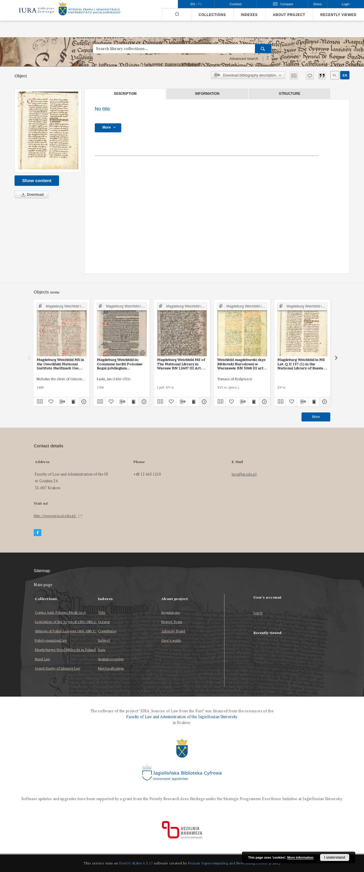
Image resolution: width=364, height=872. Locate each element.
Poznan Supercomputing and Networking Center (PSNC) (234, 863)
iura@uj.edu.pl (244, 474)
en (344, 75)
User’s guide (171, 640)
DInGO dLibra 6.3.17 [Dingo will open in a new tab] (136, 863)
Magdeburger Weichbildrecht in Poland (65, 649)
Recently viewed (338, 15)
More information (300, 857)
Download (31, 194)
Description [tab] (125, 94)
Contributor (107, 631)
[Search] (263, 48)
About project (289, 15)
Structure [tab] (289, 94)
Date (101, 649)
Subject (104, 640)
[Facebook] (37, 532)
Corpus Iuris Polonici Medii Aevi (60, 612)
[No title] (48, 130)
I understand (334, 857)
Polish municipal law (51, 640)
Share (317, 4)
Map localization (111, 668)
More (316, 417)
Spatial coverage (111, 659)
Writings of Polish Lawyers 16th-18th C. (66, 631)
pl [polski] (200, 4)
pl (335, 75)
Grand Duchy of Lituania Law (57, 668)
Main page (43, 584)
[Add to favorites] (310, 75)
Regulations (170, 612)
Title (102, 612)
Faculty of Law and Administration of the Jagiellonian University (181, 716)
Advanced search (243, 59)
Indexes (249, 15)
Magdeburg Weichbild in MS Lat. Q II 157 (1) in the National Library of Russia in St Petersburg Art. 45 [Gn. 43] (302, 363)
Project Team (171, 622)
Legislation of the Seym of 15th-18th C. (66, 622)
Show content (36, 180)
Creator (104, 622)
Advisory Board (173, 631)
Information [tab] (207, 94)
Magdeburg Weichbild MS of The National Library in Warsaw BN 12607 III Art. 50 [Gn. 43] (181, 363)
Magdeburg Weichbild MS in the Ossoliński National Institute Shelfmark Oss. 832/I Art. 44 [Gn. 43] (60, 363)
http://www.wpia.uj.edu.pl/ (58, 515)
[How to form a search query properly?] (268, 58)
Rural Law (42, 659)
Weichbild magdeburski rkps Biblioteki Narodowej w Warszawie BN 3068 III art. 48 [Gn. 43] (241, 363)
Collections (212, 15)
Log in (258, 613)
